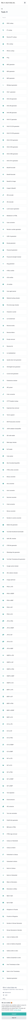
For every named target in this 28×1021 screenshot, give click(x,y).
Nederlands (7, 992)
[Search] (14, 17)
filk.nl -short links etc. (8, 3)
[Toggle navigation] (25, 2)
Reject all (14, 1017)
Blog (4, 998)
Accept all (14, 1014)
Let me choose (17, 1010)
